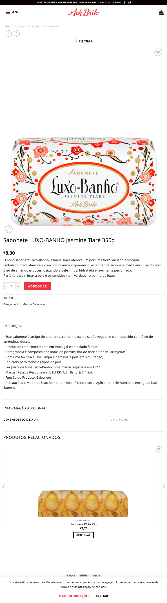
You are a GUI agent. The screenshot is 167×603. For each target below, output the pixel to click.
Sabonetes (39, 304)
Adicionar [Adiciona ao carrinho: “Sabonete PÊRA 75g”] (83, 535)
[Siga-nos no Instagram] (129, 2)
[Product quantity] (12, 286)
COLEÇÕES (33, 26)
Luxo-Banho (51, 26)
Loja (20, 26)
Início (9, 26)
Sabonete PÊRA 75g (84, 524)
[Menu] (12, 12)
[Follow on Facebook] (124, 2)
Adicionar (37, 286)
